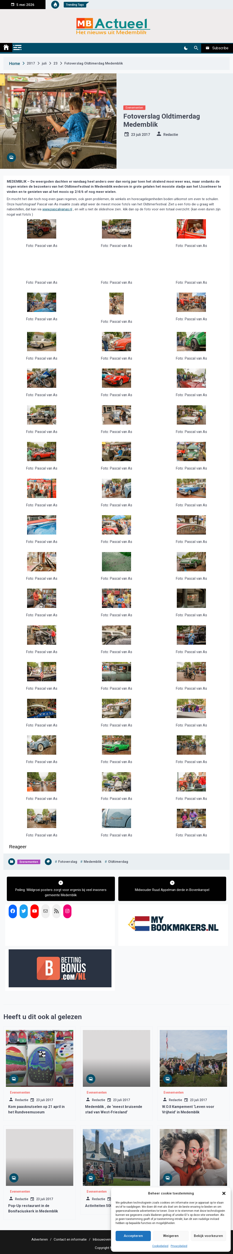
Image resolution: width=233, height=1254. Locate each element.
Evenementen (134, 107)
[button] (224, 1193)
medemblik (92, 862)
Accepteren (133, 1236)
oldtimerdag (118, 862)
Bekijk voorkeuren (208, 1236)
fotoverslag (67, 862)
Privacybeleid (179, 1246)
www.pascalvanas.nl (57, 209)
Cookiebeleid (160, 1246)
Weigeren (171, 1236)
